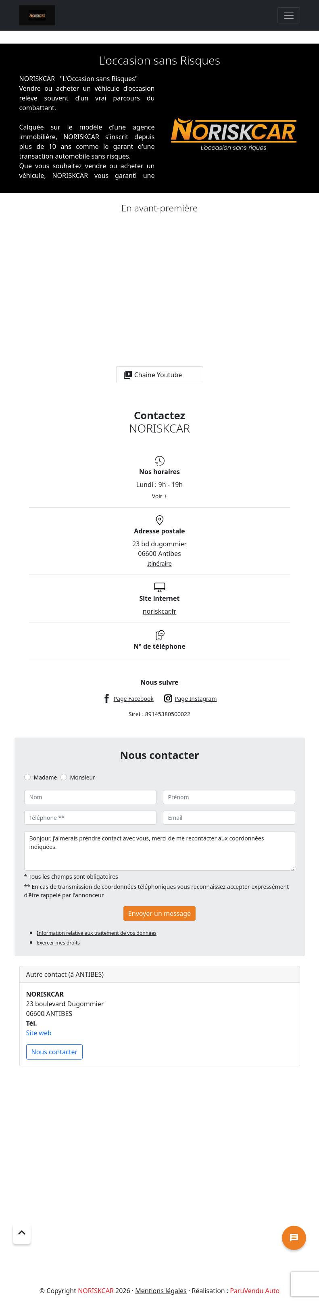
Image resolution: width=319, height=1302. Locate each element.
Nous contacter (54, 1051)
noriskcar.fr (160, 611)
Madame (45, 777)
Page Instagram (196, 698)
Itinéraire (159, 563)
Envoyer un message (159, 913)
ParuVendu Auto (254, 1290)
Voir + (159, 496)
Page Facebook (134, 698)
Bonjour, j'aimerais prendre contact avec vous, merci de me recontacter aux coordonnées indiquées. (159, 851)
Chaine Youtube (152, 375)
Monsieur (82, 777)
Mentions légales (161, 1290)
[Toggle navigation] (288, 15)
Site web (39, 1032)
